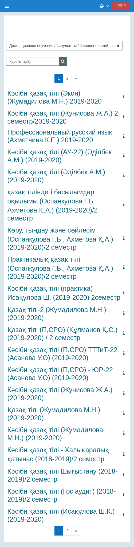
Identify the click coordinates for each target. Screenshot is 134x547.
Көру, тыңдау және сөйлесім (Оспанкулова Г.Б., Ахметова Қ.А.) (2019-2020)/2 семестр (60, 238)
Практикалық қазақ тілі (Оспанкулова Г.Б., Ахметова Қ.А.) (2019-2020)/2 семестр (60, 267)
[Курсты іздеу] (32, 61)
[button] (104, 6)
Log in (121, 5)
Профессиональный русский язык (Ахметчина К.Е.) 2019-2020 (59, 136)
